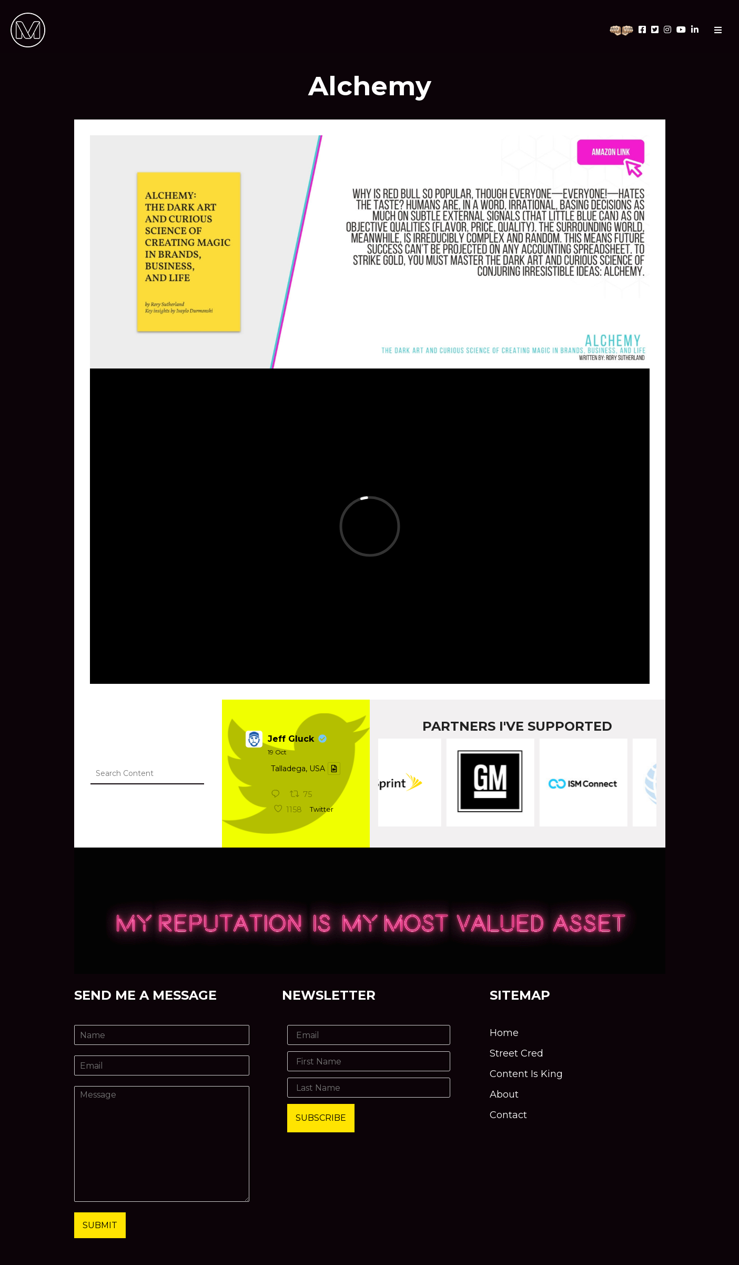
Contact (508, 1115)
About (504, 1094)
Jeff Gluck (291, 739)
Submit (100, 1225)
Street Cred (516, 1053)
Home (504, 1033)
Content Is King (526, 1074)
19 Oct (277, 752)
